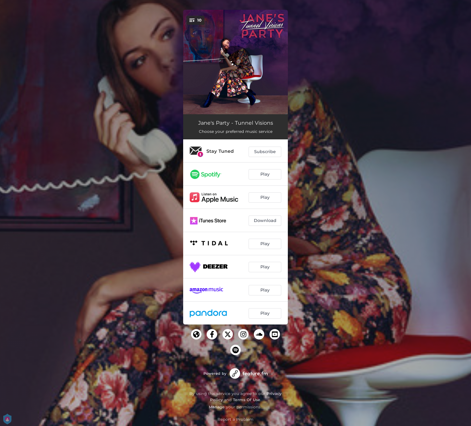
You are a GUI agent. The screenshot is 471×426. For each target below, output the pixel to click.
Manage (217, 406)
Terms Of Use (246, 399)
